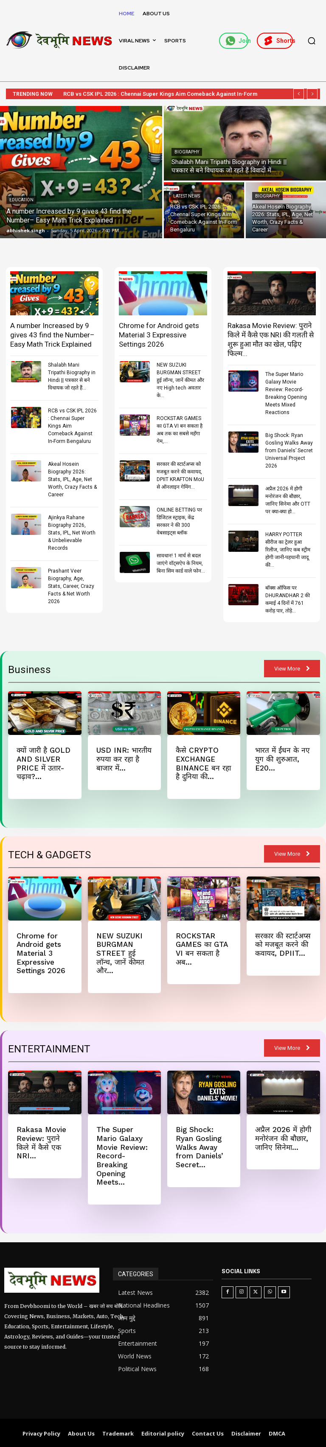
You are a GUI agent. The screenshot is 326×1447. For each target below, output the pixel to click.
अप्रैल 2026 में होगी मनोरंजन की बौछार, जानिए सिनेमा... (283, 1137)
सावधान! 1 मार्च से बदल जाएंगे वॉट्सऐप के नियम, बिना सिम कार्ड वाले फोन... (181, 563)
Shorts (278, 40)
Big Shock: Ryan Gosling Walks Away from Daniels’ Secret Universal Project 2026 (289, 450)
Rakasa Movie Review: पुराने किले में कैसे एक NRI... (41, 1141)
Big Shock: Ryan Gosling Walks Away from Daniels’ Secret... (199, 1146)
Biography (186, 152)
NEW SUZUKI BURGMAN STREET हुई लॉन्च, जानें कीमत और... (120, 952)
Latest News (186, 196)
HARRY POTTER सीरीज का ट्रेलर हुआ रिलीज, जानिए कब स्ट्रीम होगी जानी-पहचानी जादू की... (287, 549)
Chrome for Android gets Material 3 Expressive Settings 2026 (159, 334)
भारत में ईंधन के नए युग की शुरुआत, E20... (281, 759)
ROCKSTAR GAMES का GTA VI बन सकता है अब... (202, 948)
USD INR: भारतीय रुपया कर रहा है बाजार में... (123, 759)
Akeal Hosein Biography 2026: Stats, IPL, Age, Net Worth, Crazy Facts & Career (72, 479)
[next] (312, 94)
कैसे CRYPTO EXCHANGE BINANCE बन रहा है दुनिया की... (203, 763)
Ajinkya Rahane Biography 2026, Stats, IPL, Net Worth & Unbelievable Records (72, 533)
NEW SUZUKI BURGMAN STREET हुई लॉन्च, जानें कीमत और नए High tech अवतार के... (180, 380)
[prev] (298, 94)
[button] (311, 41)
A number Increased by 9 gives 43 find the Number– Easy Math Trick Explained (52, 334)
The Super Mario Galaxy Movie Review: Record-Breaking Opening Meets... (121, 1154)
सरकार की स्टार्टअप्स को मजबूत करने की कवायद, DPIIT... (282, 944)
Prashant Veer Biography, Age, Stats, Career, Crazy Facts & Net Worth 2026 (71, 586)
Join (237, 40)
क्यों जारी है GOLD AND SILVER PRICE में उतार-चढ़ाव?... (43, 763)
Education (21, 200)
